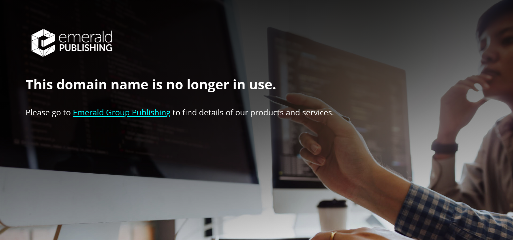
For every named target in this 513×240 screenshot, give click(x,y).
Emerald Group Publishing (121, 112)
